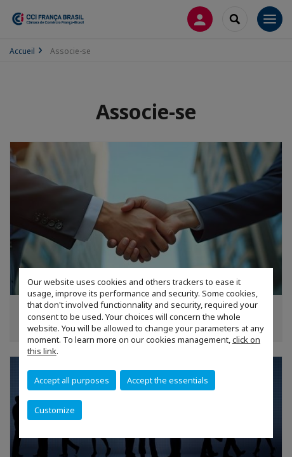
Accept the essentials (167, 380)
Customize (54, 410)
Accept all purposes (71, 380)
